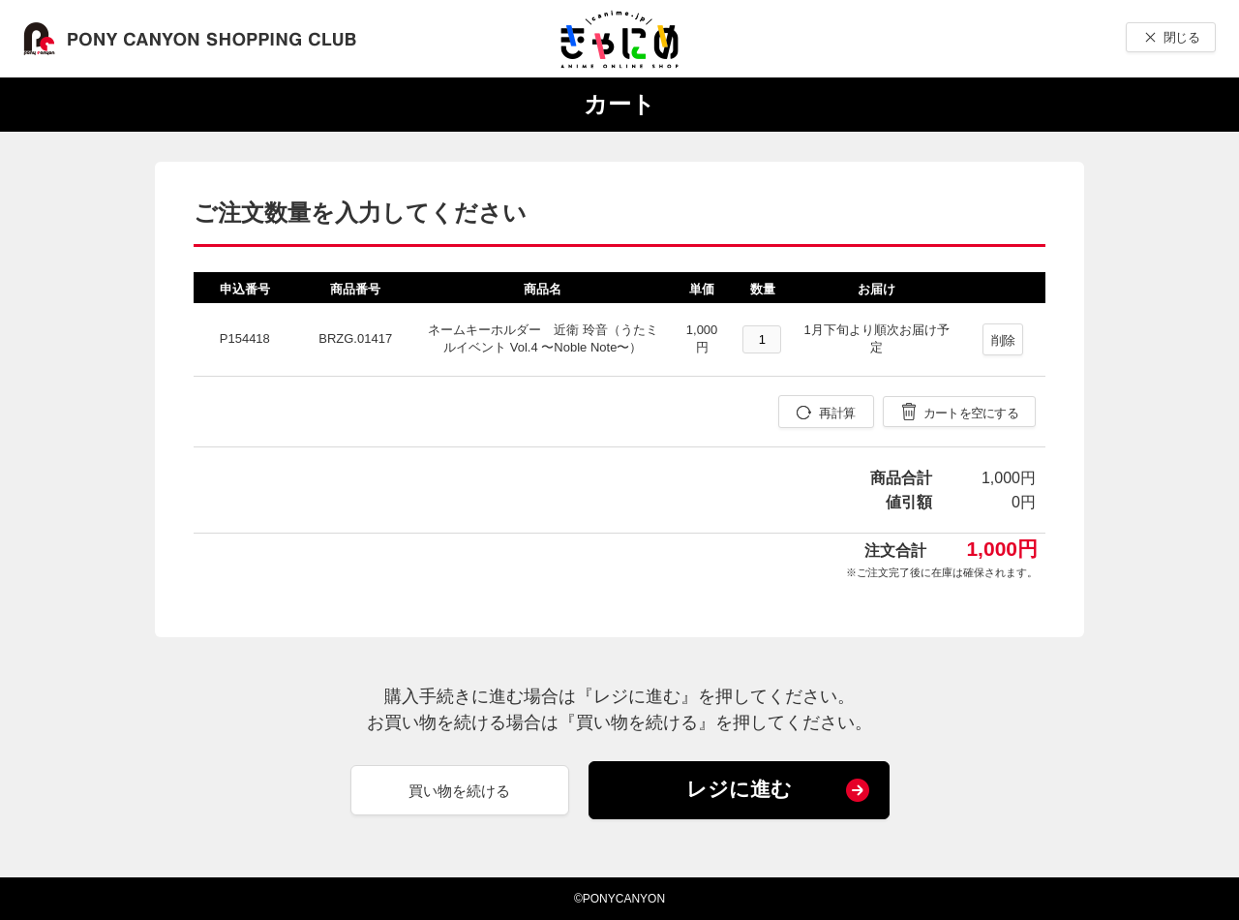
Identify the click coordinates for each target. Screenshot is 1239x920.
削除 (1003, 340)
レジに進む (739, 789)
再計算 (837, 413)
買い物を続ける (459, 790)
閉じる (1181, 37)
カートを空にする (970, 413)
